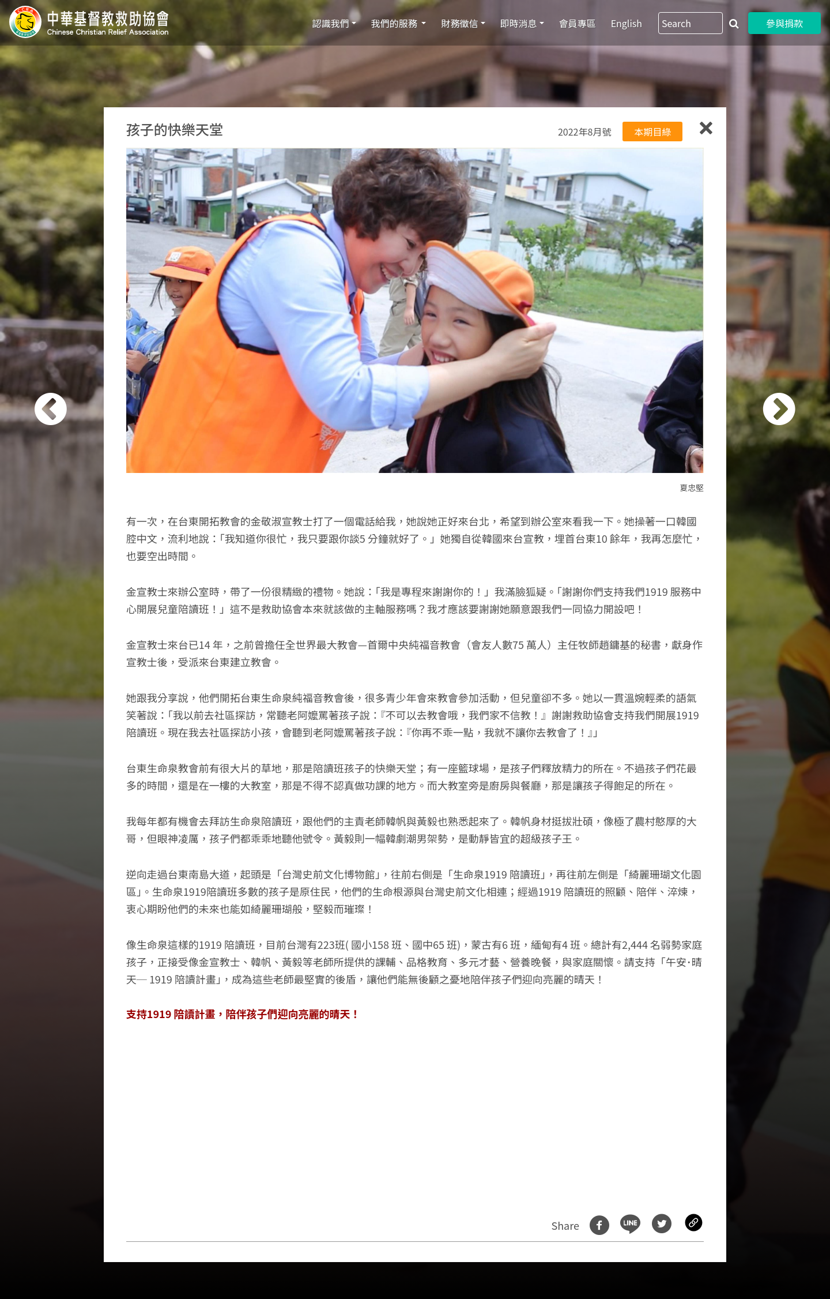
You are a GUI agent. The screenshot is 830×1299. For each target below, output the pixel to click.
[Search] (690, 23)
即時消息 (518, 23)
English (626, 23)
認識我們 (330, 23)
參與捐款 (784, 23)
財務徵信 (459, 23)
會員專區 (577, 23)
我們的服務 (395, 23)
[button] (66, 656)
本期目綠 (652, 131)
